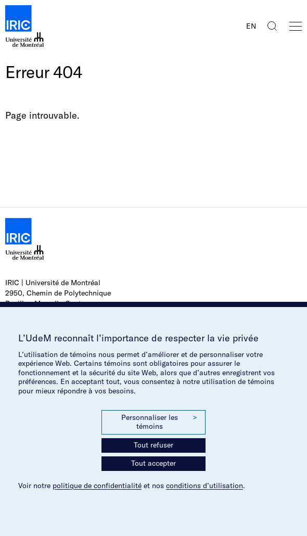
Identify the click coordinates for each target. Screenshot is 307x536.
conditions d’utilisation (204, 485)
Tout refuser (153, 445)
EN (251, 26)
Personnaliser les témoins (159, 422)
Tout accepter (153, 463)
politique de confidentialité (97, 485)
